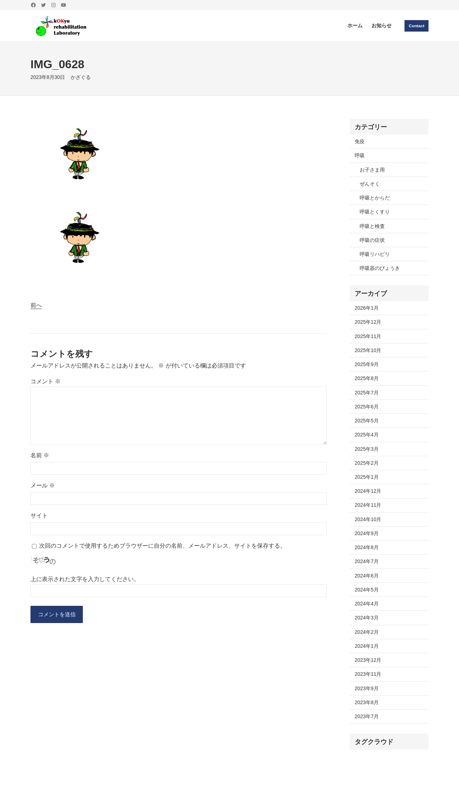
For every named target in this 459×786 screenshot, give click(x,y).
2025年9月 (367, 364)
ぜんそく (370, 184)
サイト (39, 516)
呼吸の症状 (372, 240)
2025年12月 (368, 322)
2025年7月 (367, 393)
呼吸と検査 (372, 226)
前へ (36, 305)
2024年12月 (368, 491)
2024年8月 (367, 547)
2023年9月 (367, 688)
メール (42, 485)
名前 (39, 455)
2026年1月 (367, 308)
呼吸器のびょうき (380, 268)
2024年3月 (367, 618)
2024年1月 (367, 646)
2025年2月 (367, 463)
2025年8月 (367, 378)
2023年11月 (368, 674)
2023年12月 (368, 660)
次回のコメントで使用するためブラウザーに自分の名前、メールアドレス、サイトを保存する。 (162, 546)
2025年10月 (368, 350)
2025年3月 (367, 449)
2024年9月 (367, 533)
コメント (45, 381)
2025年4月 (367, 435)
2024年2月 (367, 632)
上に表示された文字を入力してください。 (84, 579)
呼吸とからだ (375, 198)
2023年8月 (367, 702)
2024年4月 (367, 604)
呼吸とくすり (375, 212)
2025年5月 (367, 421)
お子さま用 (372, 170)
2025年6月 (367, 407)
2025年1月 (367, 477)
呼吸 (360, 155)
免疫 (360, 141)
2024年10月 (368, 519)
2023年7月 (367, 716)
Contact (416, 25)
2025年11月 (368, 336)
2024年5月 (367, 590)
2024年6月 (367, 576)
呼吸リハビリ (375, 254)
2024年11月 (368, 505)
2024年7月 (367, 561)
